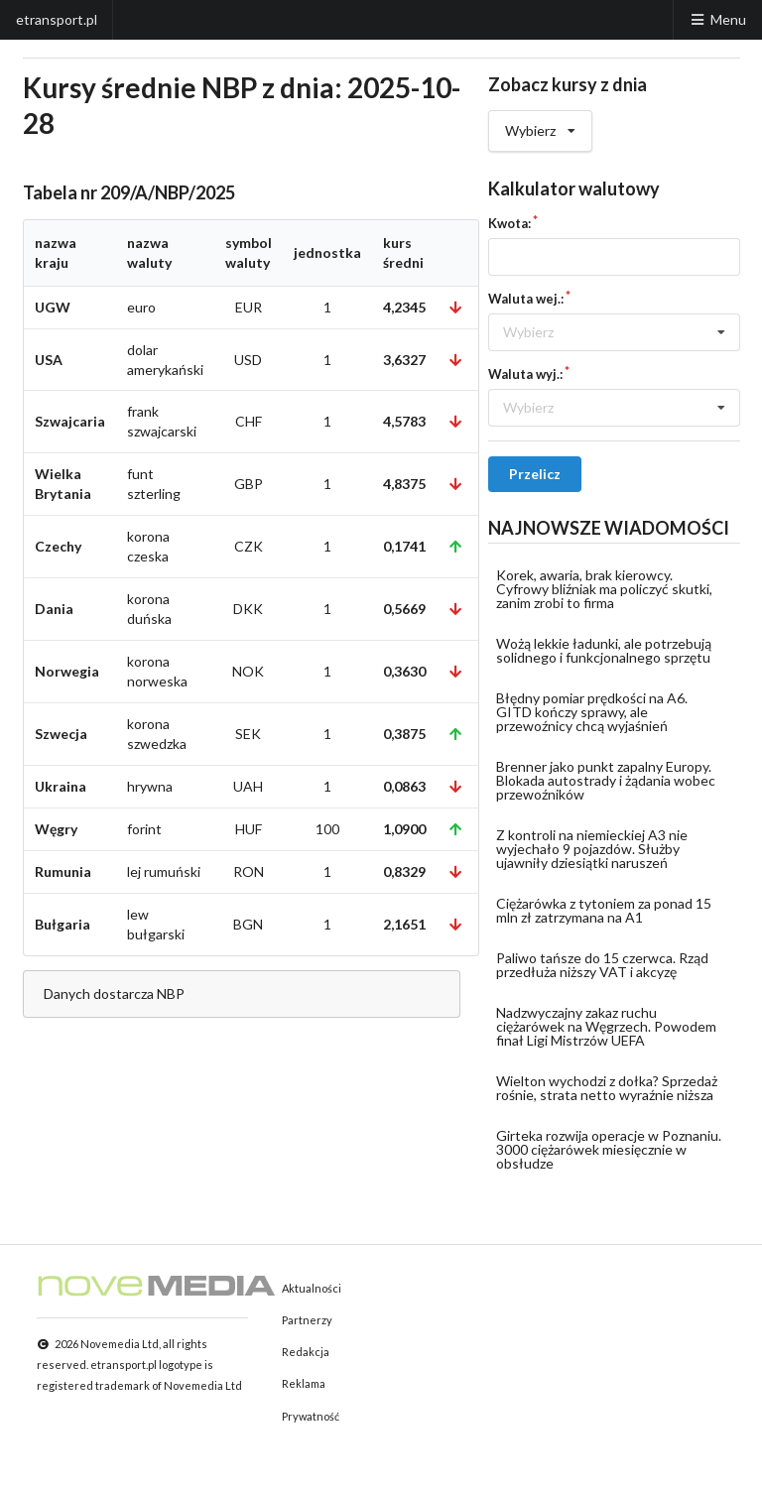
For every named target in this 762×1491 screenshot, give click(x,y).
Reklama (303, 1383)
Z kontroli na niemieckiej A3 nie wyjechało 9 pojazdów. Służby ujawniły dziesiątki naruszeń (592, 848)
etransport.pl (56, 19)
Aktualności (311, 1288)
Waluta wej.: (526, 299)
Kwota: (509, 223)
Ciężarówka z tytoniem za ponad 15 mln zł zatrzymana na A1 (603, 910)
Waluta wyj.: (525, 374)
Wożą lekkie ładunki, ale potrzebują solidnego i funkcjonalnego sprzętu (603, 650)
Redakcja (305, 1351)
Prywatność (310, 1416)
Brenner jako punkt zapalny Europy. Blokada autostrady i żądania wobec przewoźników (605, 780)
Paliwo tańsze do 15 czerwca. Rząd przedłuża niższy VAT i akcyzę (602, 964)
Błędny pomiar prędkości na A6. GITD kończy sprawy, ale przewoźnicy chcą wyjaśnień (592, 711)
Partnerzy (307, 1319)
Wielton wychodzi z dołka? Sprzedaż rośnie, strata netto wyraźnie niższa (606, 1087)
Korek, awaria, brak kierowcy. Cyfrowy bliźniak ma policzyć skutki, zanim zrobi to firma (604, 588)
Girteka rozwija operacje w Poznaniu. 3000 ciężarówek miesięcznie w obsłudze (608, 1149)
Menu (717, 19)
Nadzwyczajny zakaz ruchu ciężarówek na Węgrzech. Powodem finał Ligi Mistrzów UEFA (606, 1026)
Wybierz (540, 125)
